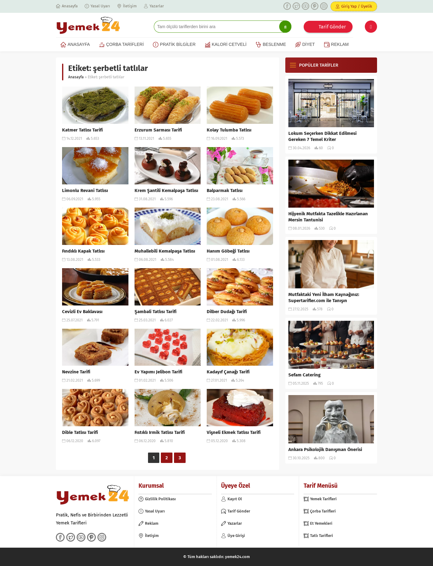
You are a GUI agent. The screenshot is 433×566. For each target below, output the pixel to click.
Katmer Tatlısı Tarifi (82, 130)
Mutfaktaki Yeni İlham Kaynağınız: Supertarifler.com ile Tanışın (323, 297)
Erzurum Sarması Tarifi (158, 130)
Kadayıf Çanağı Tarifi (228, 372)
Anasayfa (76, 77)
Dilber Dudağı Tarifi (227, 311)
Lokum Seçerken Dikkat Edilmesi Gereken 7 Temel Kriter (322, 136)
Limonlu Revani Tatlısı (85, 190)
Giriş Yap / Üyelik (356, 6)
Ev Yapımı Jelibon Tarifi (158, 372)
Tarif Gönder (332, 27)
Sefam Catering (304, 375)
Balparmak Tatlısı (224, 190)
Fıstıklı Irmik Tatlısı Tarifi (160, 432)
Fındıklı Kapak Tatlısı (83, 251)
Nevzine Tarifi (76, 372)
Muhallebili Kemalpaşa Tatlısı (165, 251)
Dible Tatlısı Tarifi (80, 432)
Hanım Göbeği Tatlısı (228, 251)
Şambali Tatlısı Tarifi (155, 311)
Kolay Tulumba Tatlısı (229, 130)
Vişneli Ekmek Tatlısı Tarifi (234, 432)
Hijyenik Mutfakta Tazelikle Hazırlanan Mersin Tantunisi (328, 217)
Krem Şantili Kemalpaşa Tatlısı (166, 190)
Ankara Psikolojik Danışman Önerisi (325, 449)
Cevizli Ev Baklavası (82, 311)
